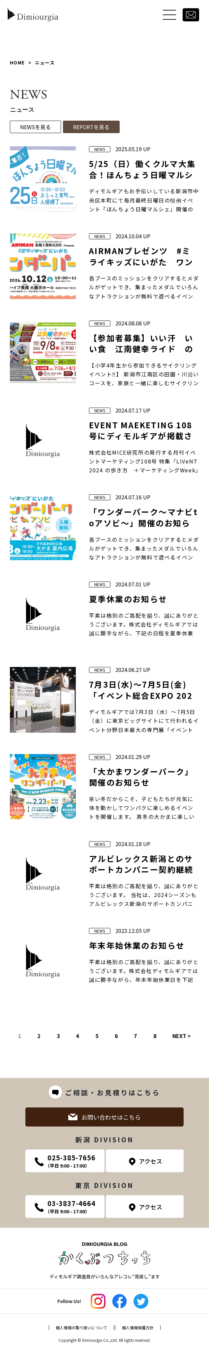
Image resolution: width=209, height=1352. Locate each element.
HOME (17, 62)
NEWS (99, 149)
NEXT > (181, 1035)
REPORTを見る (91, 127)
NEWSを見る (35, 127)
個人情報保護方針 (138, 1327)
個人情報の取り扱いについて (81, 1327)
